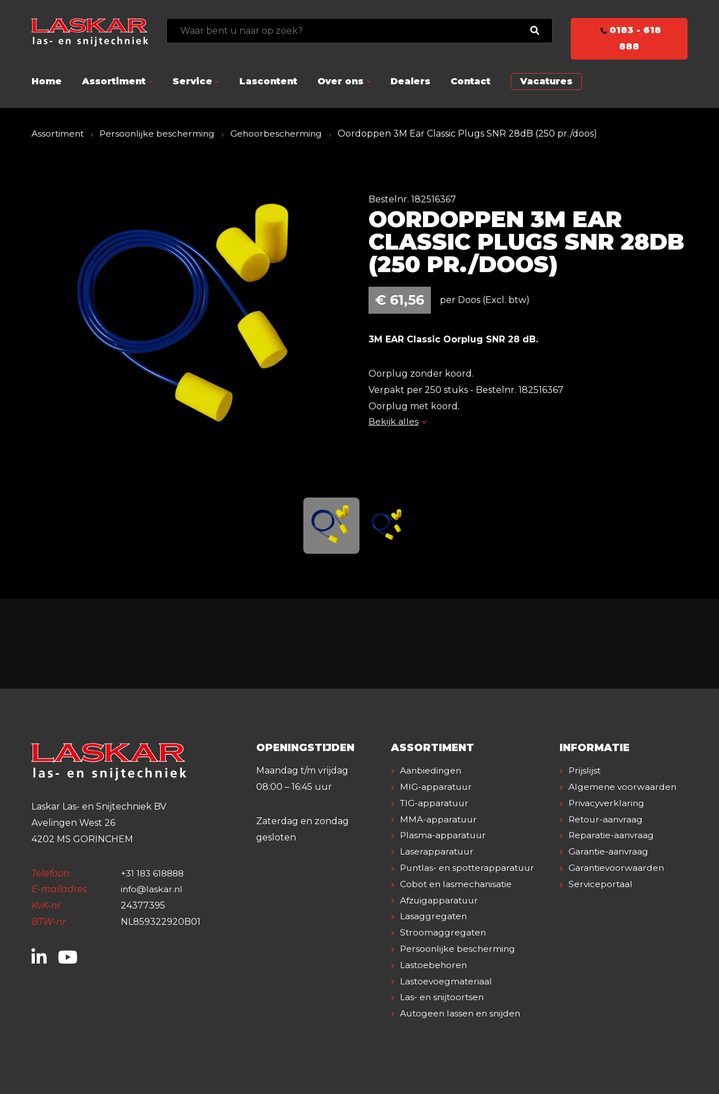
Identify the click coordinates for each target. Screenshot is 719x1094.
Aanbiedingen (431, 770)
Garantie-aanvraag (609, 867)
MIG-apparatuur (437, 786)
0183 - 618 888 (629, 38)
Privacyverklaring (607, 819)
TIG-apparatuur (436, 803)
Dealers (410, 81)
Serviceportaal (601, 900)
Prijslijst (585, 770)
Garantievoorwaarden (617, 884)
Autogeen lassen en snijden (462, 1013)
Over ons (340, 81)
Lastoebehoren (434, 965)
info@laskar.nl (152, 889)
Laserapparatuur (437, 851)
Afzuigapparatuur (440, 900)
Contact (470, 81)
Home (46, 81)
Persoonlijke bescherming (160, 133)
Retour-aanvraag (606, 835)
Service (192, 81)
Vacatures (546, 81)
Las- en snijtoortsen (443, 997)
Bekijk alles (397, 421)
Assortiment (113, 81)
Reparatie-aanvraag (612, 851)
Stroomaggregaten (444, 932)
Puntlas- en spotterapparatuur (470, 867)
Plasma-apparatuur (444, 835)
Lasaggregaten (434, 916)
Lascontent (268, 81)
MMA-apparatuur (439, 819)
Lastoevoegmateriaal (447, 981)
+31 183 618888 (154, 873)
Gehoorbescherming (281, 133)
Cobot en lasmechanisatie (457, 884)
